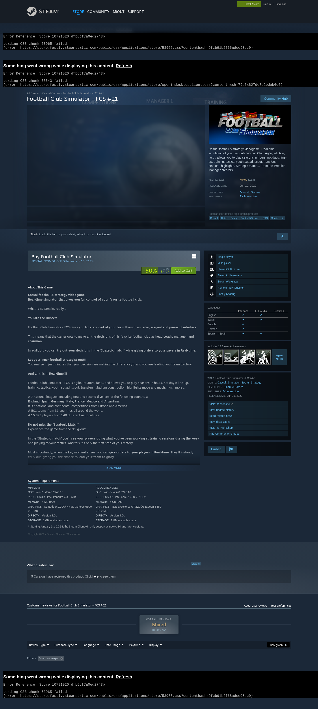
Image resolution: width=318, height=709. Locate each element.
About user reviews (255, 611)
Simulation (233, 387)
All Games (33, 98)
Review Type (37, 650)
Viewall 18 (279, 362)
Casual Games (51, 98)
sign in (267, 4)
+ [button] (282, 223)
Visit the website (221, 409)
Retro (224, 223)
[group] (159, 664)
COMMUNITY (98, 11)
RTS (265, 223)
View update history (221, 415)
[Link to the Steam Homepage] (46, 15)
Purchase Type (64, 650)
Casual (214, 223)
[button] (183, 275)
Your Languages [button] (49, 663)
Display (153, 650)
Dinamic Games (250, 197)
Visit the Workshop (221, 433)
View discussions (219, 427)
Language (89, 650)
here (95, 582)
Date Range (112, 650)
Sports (274, 223)
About (118, 11)
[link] (156, 275)
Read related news (220, 421)
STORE (78, 11)
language (281, 4)
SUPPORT (136, 11)
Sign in (34, 239)
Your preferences (281, 611)
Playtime (134, 650)
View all (196, 569)
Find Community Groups (224, 439)
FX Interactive (248, 201)
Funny (234, 223)
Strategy (256, 387)
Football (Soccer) (250, 223)
